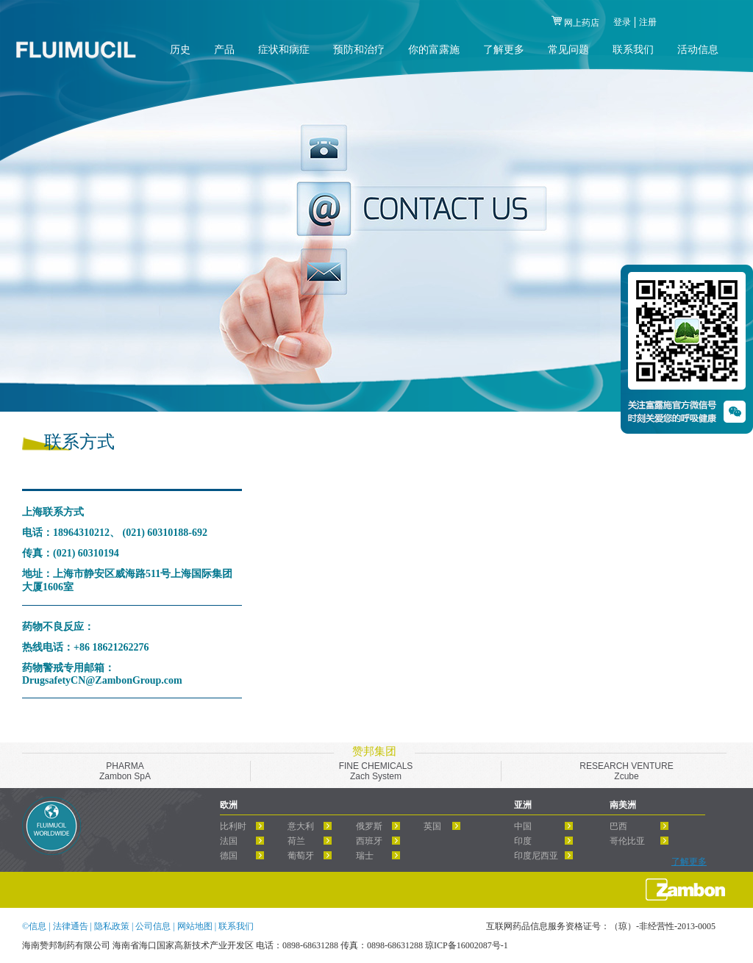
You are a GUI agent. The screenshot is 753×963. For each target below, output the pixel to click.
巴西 (618, 826)
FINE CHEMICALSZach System (376, 771)
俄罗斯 (369, 826)
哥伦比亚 (627, 841)
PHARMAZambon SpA (125, 771)
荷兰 (296, 841)
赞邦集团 (374, 751)
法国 (229, 841)
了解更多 (689, 861)
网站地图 (196, 926)
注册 (648, 22)
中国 (523, 826)
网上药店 (581, 23)
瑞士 (365, 856)
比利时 (233, 826)
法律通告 (71, 926)
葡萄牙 (301, 856)
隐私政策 (113, 926)
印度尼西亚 (536, 856)
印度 (523, 841)
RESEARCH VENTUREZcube (626, 771)
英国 (432, 826)
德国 (229, 856)
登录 (622, 22)
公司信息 (154, 926)
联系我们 (236, 926)
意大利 (301, 826)
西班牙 (369, 841)
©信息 (34, 926)
